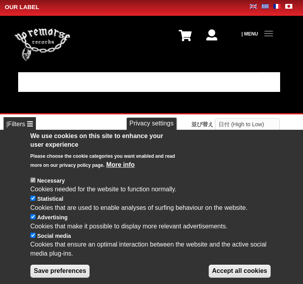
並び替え (202, 124)
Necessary (51, 184)
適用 (269, 81)
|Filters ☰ (19, 124)
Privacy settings (151, 127)
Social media (54, 240)
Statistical (50, 203)
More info (120, 168)
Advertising (52, 221)
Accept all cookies (239, 275)
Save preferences (60, 275)
